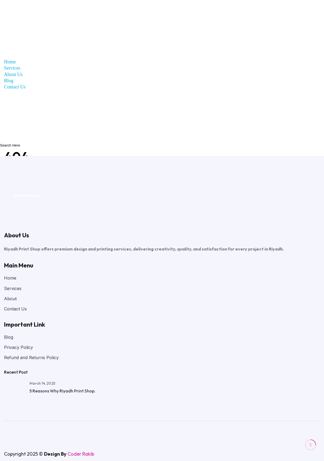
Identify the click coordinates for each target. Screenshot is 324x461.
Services (12, 68)
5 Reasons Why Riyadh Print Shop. (62, 391)
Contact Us (15, 87)
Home (10, 62)
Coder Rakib (81, 454)
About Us (13, 74)
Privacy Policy (18, 347)
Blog (8, 80)
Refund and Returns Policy (31, 357)
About (10, 298)
